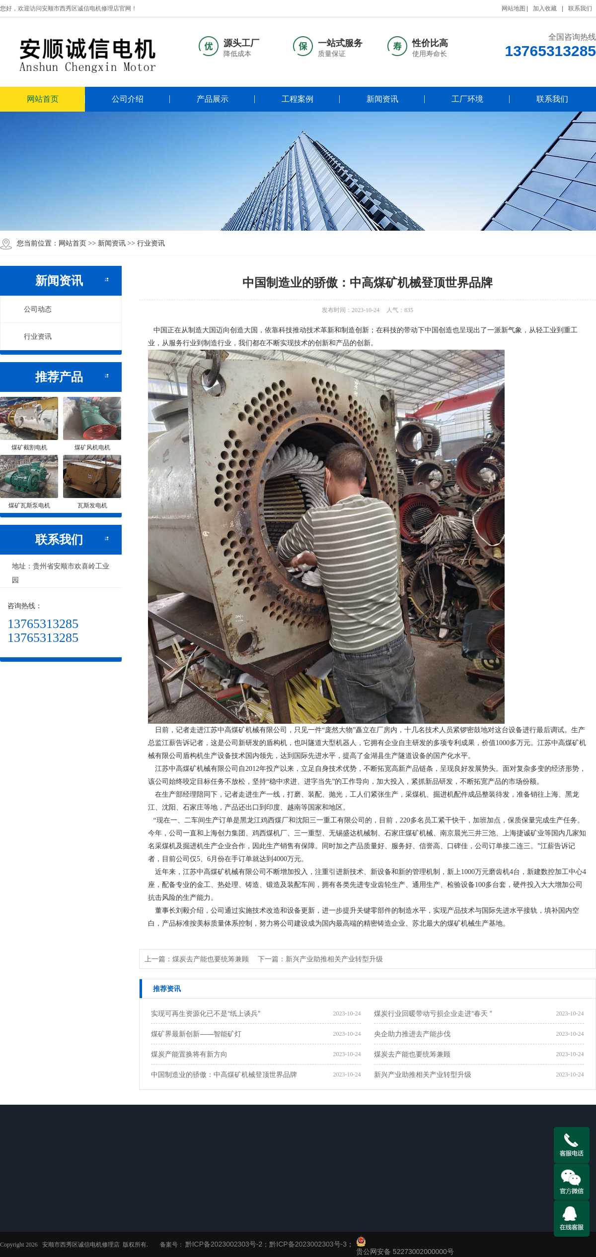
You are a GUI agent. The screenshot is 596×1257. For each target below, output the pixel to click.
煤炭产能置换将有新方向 (189, 1054)
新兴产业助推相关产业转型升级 (422, 1074)
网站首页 (43, 99)
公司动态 (32, 309)
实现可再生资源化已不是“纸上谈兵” (205, 1013)
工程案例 (297, 99)
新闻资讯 (382, 99)
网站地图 (513, 8)
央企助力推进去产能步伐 (412, 1034)
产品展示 (212, 99)
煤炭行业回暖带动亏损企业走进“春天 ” (433, 1013)
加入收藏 (545, 8)
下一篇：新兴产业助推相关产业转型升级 (320, 959)
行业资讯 (151, 243)
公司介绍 (128, 99)
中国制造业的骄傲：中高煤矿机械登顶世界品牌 (224, 1074)
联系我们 (580, 8)
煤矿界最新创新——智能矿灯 (196, 1034)
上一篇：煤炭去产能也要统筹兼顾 (197, 959)
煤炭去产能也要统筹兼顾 (412, 1054)
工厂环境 (467, 99)
